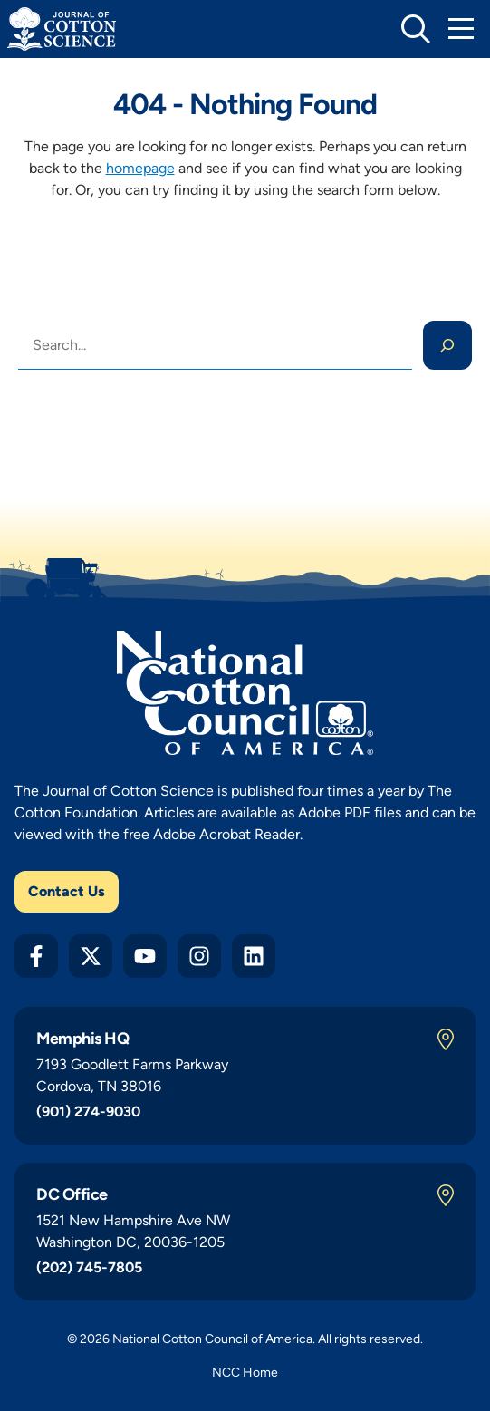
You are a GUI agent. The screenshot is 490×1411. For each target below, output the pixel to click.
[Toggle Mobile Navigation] (461, 29)
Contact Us (66, 891)
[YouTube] (145, 956)
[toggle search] (415, 28)
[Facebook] (36, 956)
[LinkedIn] (253, 956)
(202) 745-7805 (89, 1267)
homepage (140, 168)
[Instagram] (199, 956)
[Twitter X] (90, 956)
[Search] (447, 345)
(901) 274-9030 (88, 1111)
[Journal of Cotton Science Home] (61, 29)
